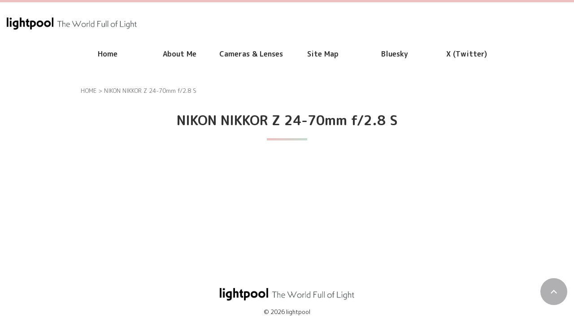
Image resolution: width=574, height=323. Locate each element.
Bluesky (394, 54)
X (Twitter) (466, 54)
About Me (179, 54)
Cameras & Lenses (251, 54)
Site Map (323, 54)
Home (107, 54)
